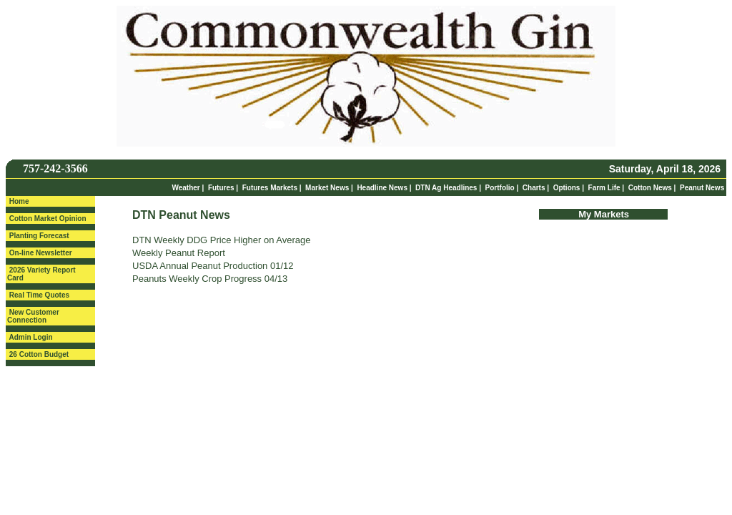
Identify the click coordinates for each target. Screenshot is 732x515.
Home (19, 201)
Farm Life (604, 188)
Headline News (382, 188)
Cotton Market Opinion (47, 218)
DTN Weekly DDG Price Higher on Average (221, 240)
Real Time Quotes (39, 295)
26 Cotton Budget (39, 354)
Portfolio (500, 188)
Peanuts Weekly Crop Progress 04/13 (209, 278)
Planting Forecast (39, 236)
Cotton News (650, 188)
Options (566, 188)
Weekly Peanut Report (178, 252)
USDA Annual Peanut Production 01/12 (213, 265)
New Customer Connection (33, 316)
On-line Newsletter (40, 253)
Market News (327, 188)
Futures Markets (269, 188)
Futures (221, 188)
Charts (534, 188)
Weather (185, 188)
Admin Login (30, 337)
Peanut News (702, 188)
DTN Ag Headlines (446, 188)
